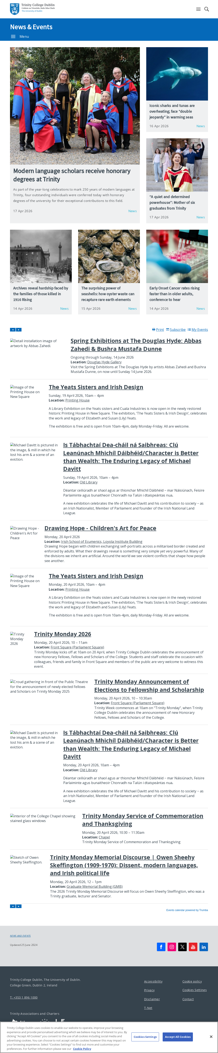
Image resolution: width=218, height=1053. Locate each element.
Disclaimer (152, 999)
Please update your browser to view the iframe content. (109, 619)
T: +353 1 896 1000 (23, 997)
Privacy (149, 990)
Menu (20, 36)
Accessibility (153, 981)
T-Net (148, 1008)
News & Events (31, 27)
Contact (188, 999)
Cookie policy (192, 981)
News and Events (20, 935)
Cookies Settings (194, 990)
